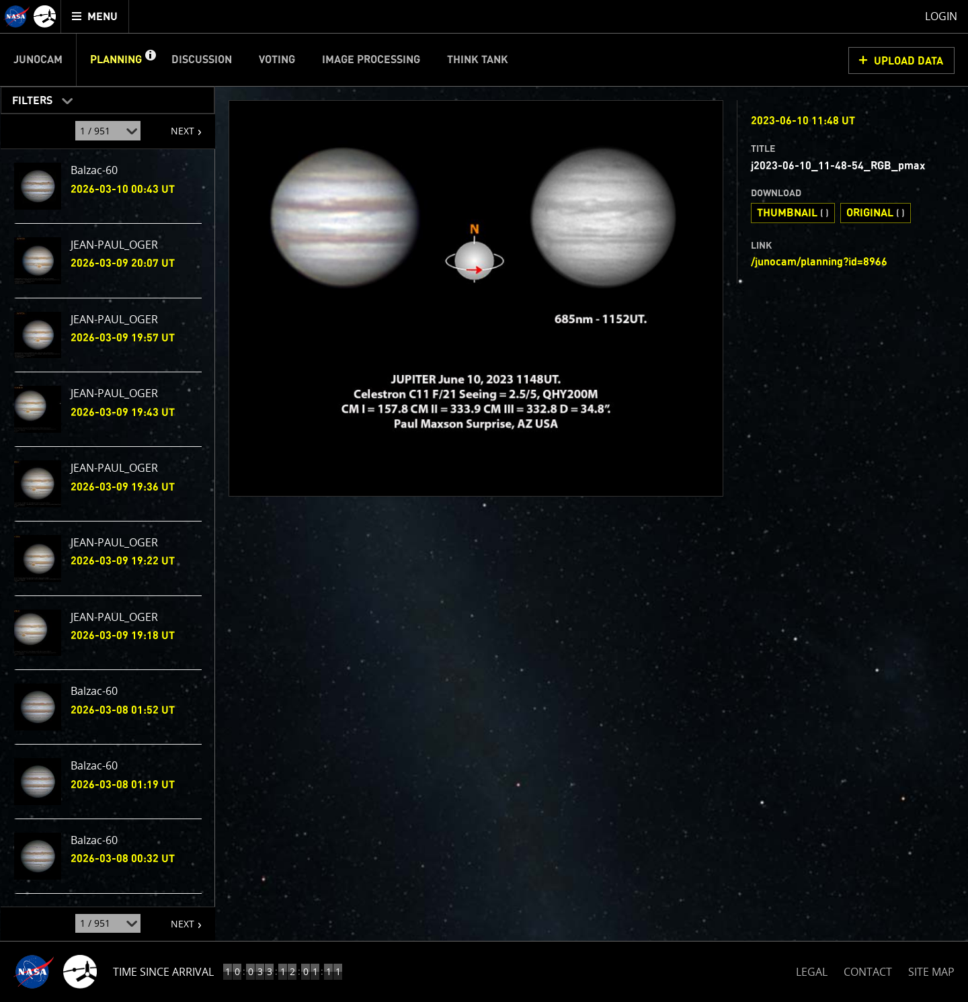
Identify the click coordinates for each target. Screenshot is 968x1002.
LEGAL (811, 969)
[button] (150, 60)
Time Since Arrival (163, 971)
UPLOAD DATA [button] (908, 61)
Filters (28, 97)
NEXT (175, 125)
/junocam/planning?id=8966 (819, 262)
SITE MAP (931, 971)
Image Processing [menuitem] (371, 59)
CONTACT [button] (868, 971)
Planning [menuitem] (116, 59)
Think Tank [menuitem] (477, 59)
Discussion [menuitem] (201, 59)
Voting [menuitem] (277, 59)
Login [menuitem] (941, 16)
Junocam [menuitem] (38, 59)
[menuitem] (95, 16)
